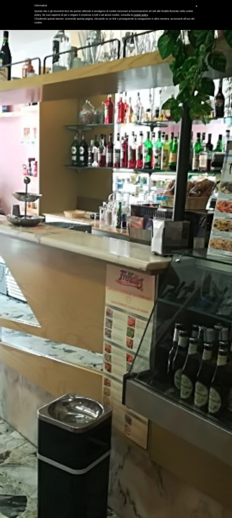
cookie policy (141, 14)
